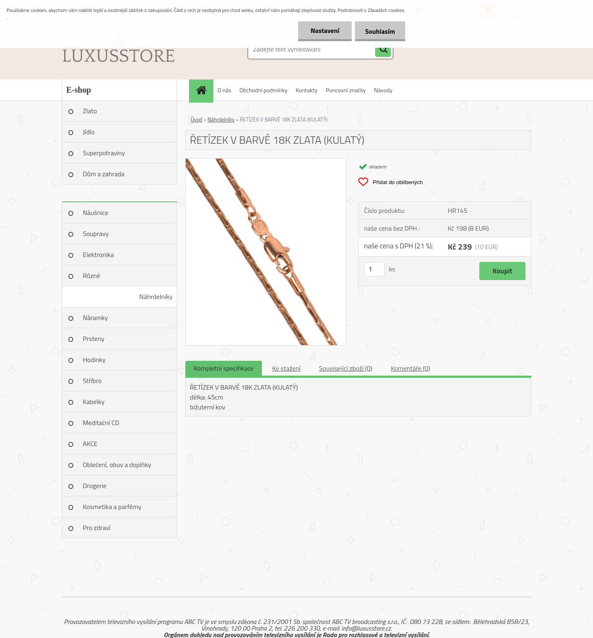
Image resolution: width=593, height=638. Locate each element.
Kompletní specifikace (224, 368)
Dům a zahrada (103, 174)
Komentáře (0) (410, 368)
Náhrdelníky (156, 296)
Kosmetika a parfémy (112, 507)
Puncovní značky (346, 90)
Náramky (95, 318)
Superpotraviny (104, 153)
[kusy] (374, 269)
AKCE (90, 444)
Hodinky (94, 360)
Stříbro (92, 381)
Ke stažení (286, 368)
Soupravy (96, 233)
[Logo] (118, 49)
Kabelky (94, 402)
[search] (383, 49)
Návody (383, 90)
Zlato (90, 111)
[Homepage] (203, 89)
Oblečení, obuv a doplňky (117, 465)
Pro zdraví (96, 528)
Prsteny (93, 339)
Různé (91, 275)
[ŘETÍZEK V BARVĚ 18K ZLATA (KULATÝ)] (266, 162)
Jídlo (89, 132)
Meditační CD (101, 423)
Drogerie (95, 486)
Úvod (196, 119)
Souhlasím (380, 31)
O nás (224, 90)
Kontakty (307, 90)
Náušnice (95, 212)
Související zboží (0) (345, 368)
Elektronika (98, 254)
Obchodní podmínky (263, 90)
